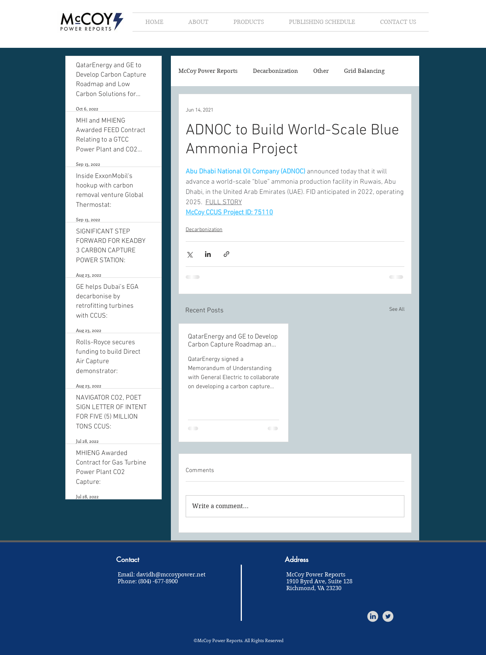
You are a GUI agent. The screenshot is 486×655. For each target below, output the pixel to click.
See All (397, 309)
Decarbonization (275, 71)
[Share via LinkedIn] (207, 254)
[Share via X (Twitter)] (189, 254)
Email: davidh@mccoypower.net (161, 574)
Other (321, 71)
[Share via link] (226, 254)
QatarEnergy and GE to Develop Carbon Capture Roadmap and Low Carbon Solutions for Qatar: (233, 341)
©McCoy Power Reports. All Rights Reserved (239, 640)
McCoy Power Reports (208, 71)
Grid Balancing (364, 71)
